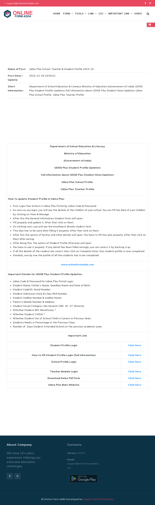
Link (91, 13)
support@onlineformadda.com (23, 3)
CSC (101, 13)
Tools (79, 13)
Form (66, 13)
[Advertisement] (77, 44)
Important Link (119, 13)
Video (138, 13)
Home (56, 13)
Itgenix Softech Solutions (98, 499)
